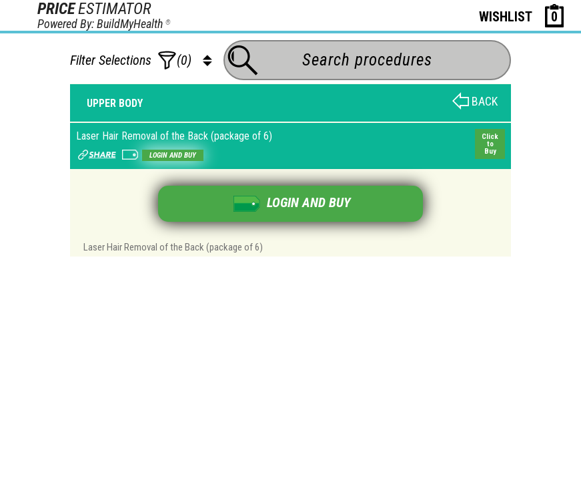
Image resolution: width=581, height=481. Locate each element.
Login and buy (172, 155)
